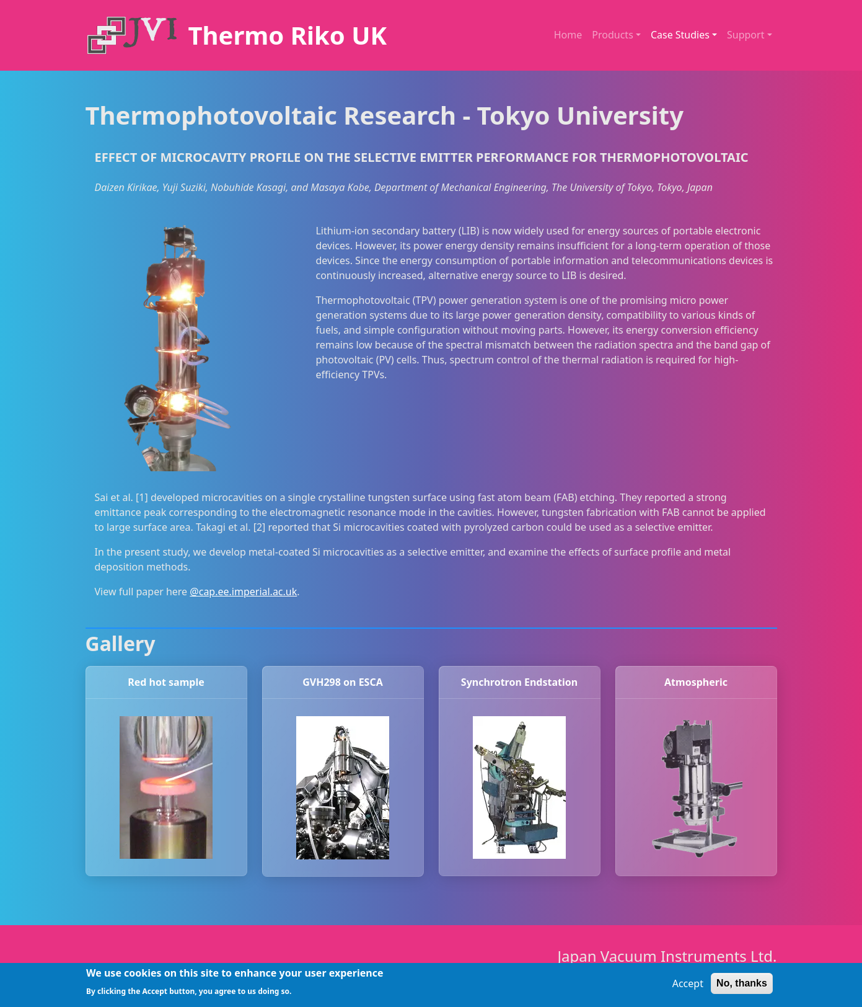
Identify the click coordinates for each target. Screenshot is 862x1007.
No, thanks (741, 986)
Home (568, 35)
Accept (687, 986)
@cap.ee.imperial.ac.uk (243, 591)
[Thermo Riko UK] (236, 35)
